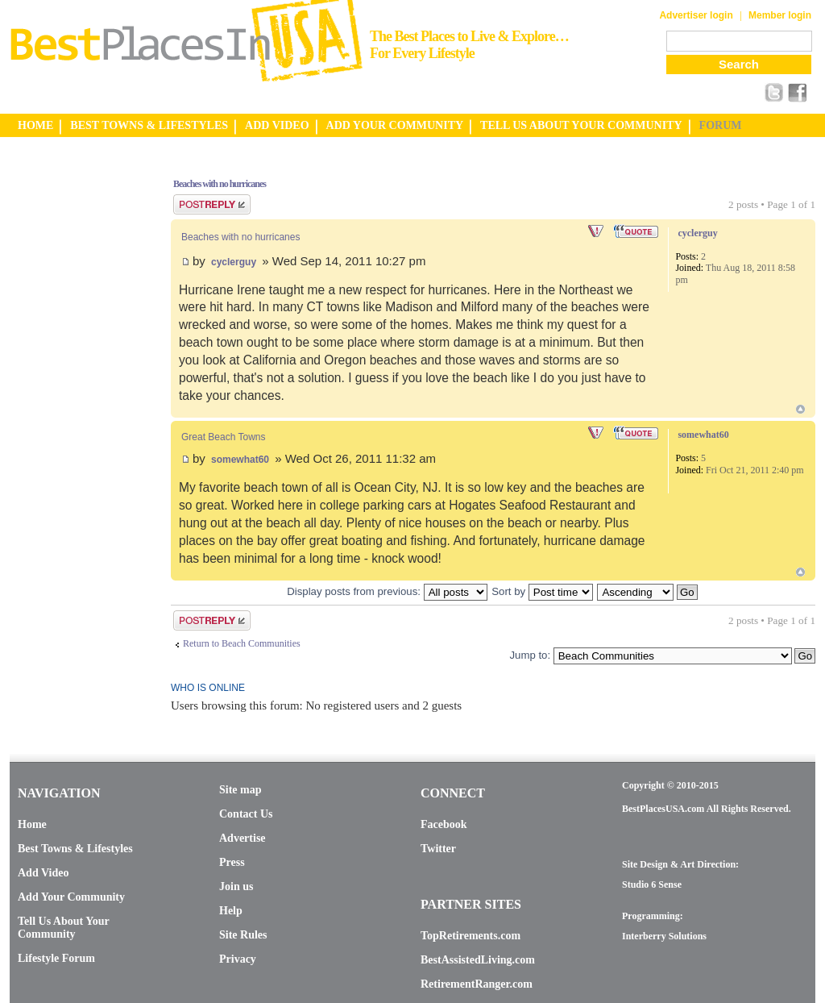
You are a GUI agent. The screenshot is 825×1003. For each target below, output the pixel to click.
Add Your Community (71, 897)
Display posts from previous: (387, 591)
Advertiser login (695, 15)
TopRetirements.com (470, 936)
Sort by (541, 591)
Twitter (438, 849)
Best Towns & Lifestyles (75, 849)
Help (231, 911)
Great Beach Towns (223, 437)
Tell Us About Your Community (63, 927)
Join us (236, 886)
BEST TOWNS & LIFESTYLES (149, 125)
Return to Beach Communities (242, 643)
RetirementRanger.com (477, 984)
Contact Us (246, 814)
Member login (779, 15)
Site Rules (243, 935)
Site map (240, 790)
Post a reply (212, 204)
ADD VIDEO (277, 125)
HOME (35, 125)
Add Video (43, 873)
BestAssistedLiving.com (478, 960)
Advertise (242, 838)
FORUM (720, 125)
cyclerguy (233, 262)
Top (800, 409)
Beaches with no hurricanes (219, 183)
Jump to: (529, 655)
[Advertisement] (74, 405)
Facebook (444, 824)
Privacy (237, 959)
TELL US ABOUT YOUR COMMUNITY (581, 125)
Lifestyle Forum (56, 958)
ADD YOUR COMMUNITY (395, 125)
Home (32, 824)
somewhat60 (240, 459)
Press (232, 862)
